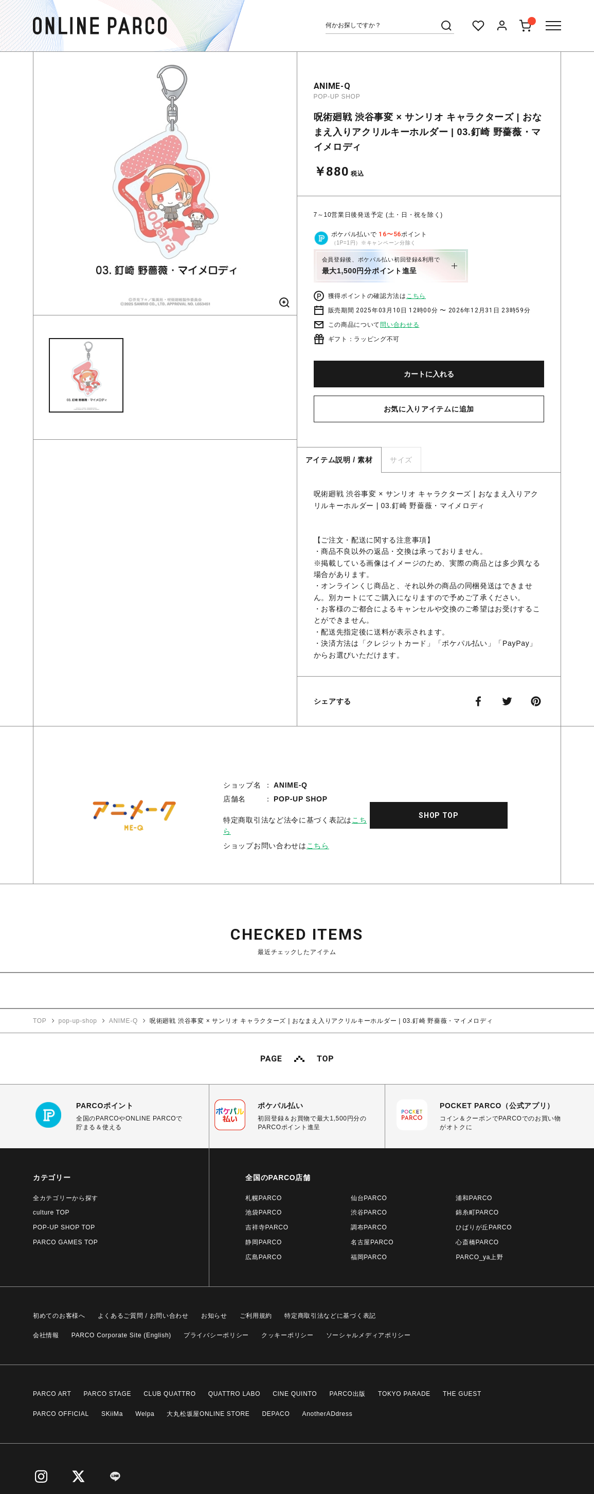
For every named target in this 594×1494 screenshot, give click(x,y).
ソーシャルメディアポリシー (368, 1335)
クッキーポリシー (287, 1335)
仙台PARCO (369, 1198)
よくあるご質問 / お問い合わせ (143, 1315)
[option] (165, 187)
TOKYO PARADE (404, 1393)
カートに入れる (429, 374)
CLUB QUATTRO (169, 1393)
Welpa (144, 1413)
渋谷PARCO (369, 1212)
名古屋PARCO (372, 1242)
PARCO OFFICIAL (61, 1413)
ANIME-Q (332, 86)
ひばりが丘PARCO (484, 1227)
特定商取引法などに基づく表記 (330, 1315)
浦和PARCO (474, 1198)
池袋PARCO (263, 1212)
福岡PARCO (369, 1257)
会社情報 (46, 1335)
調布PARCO (369, 1227)
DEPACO (276, 1413)
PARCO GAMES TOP (65, 1242)
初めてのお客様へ (59, 1315)
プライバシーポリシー (216, 1335)
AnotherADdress (327, 1413)
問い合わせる (399, 325)
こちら (416, 296)
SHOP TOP (439, 815)
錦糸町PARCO (477, 1212)
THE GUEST (462, 1393)
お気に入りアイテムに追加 (429, 409)
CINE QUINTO (295, 1393)
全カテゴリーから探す (65, 1198)
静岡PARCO (263, 1242)
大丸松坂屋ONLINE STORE (208, 1413)
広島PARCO (263, 1257)
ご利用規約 (256, 1315)
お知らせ (214, 1315)
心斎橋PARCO (477, 1242)
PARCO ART (52, 1393)
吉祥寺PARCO (266, 1227)
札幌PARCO (263, 1198)
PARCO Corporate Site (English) (121, 1335)
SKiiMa (112, 1413)
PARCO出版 (347, 1393)
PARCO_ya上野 (479, 1257)
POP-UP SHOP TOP (64, 1227)
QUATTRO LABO (234, 1393)
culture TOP (51, 1212)
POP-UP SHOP (337, 96)
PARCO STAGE (108, 1393)
